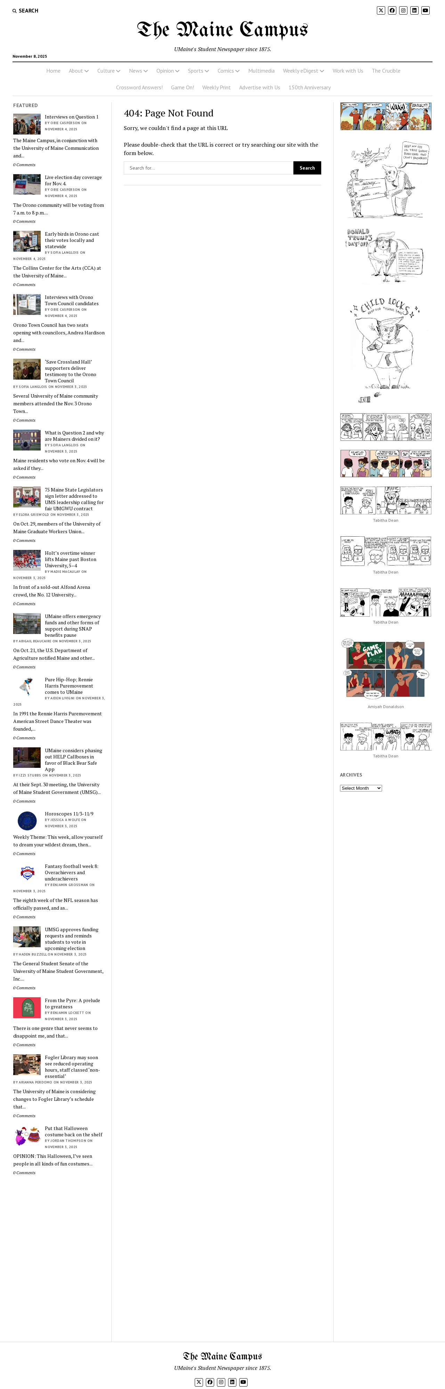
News (135, 70)
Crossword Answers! (139, 87)
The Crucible (386, 70)
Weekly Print (216, 87)
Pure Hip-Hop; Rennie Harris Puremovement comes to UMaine (69, 685)
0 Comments (24, 164)
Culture (106, 70)
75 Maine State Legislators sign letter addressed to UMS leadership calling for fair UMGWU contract (74, 499)
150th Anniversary (310, 87)
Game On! (182, 87)
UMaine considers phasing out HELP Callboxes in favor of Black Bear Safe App (73, 759)
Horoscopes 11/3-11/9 (69, 814)
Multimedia (261, 70)
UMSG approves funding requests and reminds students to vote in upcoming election (71, 938)
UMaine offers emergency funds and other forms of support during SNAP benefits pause (73, 625)
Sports (195, 70)
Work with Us (348, 70)
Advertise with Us (259, 87)
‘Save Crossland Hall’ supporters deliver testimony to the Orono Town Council (70, 371)
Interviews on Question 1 (71, 117)
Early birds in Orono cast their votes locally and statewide (72, 240)
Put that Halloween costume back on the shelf (73, 1131)
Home (53, 70)
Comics (226, 70)
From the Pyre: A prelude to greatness (72, 1003)
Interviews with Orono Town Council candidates (72, 300)
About (76, 70)
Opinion (165, 70)
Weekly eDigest (300, 70)
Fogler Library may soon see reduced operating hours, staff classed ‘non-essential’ (72, 1066)
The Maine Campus (222, 30)
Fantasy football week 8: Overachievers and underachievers (71, 872)
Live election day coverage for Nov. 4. (73, 180)
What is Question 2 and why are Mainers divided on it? (74, 436)
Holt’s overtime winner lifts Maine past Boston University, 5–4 (70, 559)
